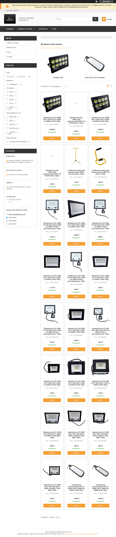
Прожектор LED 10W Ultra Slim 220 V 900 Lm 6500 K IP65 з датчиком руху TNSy (100, 331)
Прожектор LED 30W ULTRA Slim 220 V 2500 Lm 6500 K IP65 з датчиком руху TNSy (76, 278)
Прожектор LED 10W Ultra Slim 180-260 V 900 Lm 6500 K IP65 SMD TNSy (100, 435)
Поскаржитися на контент (72, 534)
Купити (52, 138)
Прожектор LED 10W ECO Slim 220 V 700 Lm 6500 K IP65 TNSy (100, 383)
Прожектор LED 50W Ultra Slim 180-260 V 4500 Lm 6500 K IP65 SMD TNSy (76, 435)
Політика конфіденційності (90, 534)
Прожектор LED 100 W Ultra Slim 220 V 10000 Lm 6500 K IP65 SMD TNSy (52, 435)
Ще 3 (10, 109)
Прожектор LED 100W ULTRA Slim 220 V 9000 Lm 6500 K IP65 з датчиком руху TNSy (52, 225)
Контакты (43, 29)
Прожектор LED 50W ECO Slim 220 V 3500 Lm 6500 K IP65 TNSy (76, 330)
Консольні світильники (95, 77)
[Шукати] (95, 19)
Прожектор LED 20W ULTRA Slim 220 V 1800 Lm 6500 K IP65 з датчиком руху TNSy (52, 331)
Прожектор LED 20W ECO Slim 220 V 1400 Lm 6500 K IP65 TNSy (76, 383)
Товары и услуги (24, 29)
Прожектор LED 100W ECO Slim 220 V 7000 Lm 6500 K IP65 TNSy (100, 277)
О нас (54, 29)
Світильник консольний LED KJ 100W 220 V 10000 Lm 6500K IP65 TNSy (100, 487)
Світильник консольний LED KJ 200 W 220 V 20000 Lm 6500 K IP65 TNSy (76, 487)
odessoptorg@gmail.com (16, 214)
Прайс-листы (11, 47)
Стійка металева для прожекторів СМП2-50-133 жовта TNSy (76, 172)
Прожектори (58, 77)
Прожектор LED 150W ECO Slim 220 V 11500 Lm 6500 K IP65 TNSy (52, 277)
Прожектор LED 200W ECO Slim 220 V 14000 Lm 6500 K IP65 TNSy (76, 225)
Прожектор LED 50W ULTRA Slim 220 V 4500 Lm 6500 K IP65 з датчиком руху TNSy (100, 225)
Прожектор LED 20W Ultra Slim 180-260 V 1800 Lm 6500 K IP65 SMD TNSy (52, 487)
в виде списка (111, 86)
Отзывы (9, 57)
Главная (9, 29)
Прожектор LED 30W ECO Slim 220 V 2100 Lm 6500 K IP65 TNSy (52, 383)
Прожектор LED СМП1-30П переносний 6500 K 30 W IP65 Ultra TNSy (76, 120)
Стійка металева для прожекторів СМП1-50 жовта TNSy (100, 172)
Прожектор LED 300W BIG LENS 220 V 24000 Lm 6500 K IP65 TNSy (100, 119)
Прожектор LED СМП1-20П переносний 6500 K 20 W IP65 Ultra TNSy (52, 173)
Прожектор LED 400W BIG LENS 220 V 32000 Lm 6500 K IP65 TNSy (52, 119)
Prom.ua (68, 532)
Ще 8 (10, 134)
